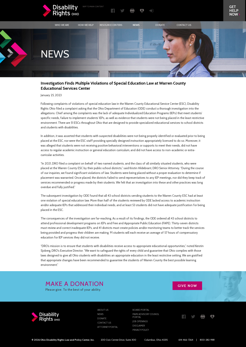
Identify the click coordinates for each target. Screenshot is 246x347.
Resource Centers (111, 25)
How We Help (86, 25)
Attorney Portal (107, 327)
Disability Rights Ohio (61, 10)
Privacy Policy (141, 330)
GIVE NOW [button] (187, 286)
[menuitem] (62, 25)
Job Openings (140, 321)
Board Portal (141, 309)
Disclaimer (139, 325)
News (136, 25)
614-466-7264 (186, 339)
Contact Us (184, 25)
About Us (102, 309)
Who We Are (62, 25)
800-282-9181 (207, 339)
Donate (160, 25)
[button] (235, 10)
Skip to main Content (93, 6)
